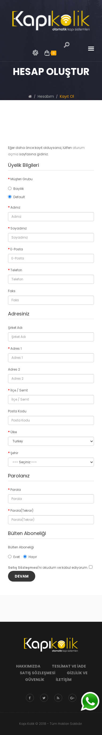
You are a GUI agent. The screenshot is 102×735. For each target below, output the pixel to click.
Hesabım (46, 96)
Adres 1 (16, 348)
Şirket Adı (15, 327)
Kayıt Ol (67, 96)
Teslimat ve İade (69, 666)
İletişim (64, 679)
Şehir (14, 453)
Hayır (30, 557)
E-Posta (16, 249)
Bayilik (16, 188)
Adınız (15, 207)
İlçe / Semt (19, 390)
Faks (11, 291)
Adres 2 (14, 369)
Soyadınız (18, 228)
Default (16, 197)
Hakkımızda (28, 666)
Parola (15, 489)
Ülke (13, 432)
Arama (35, 52)
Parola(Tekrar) (21, 510)
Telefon (16, 270)
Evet (14, 557)
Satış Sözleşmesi (37, 673)
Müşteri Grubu (21, 179)
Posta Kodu (17, 411)
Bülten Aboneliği (21, 547)
